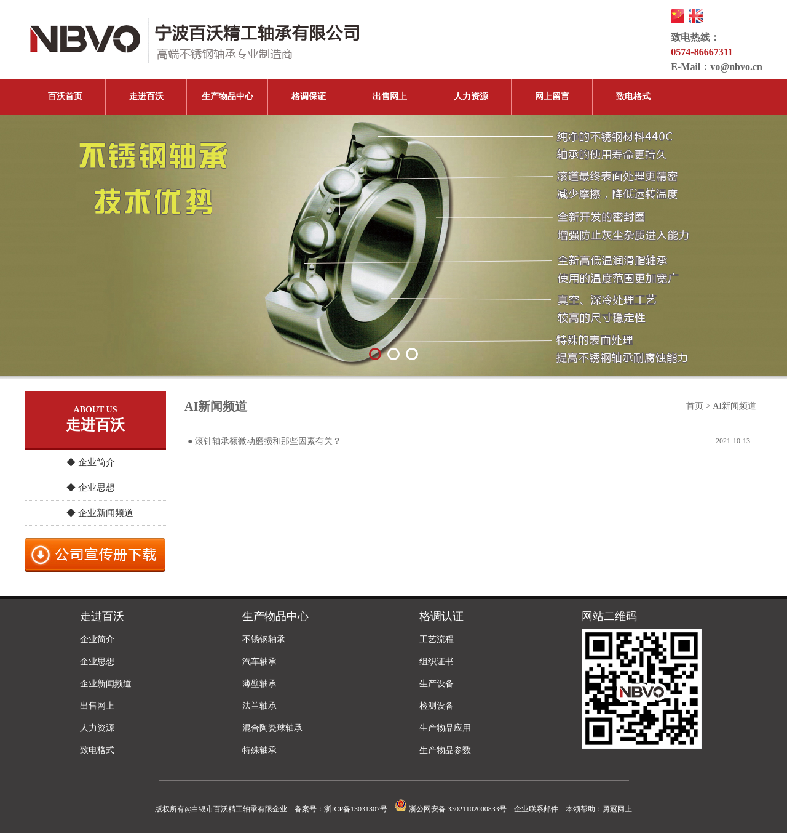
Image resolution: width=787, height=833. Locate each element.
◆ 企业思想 (90, 488)
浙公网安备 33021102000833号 (451, 809)
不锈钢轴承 (263, 639)
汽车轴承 (259, 661)
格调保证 (308, 96)
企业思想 (97, 661)
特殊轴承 (259, 750)
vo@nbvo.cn (736, 67)
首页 (694, 406)
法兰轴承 (259, 705)
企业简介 (97, 639)
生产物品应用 (445, 728)
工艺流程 (436, 639)
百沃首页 (65, 96)
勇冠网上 (617, 809)
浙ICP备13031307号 (355, 809)
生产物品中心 (227, 96)
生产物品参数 (445, 750)
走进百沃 (146, 96)
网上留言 (552, 96)
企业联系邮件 (536, 809)
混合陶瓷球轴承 (272, 728)
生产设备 (436, 683)
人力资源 (471, 96)
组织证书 (436, 661)
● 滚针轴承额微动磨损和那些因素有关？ (264, 441)
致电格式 (633, 96)
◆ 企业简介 (90, 462)
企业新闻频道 (106, 683)
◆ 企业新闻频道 (99, 513)
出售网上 (390, 96)
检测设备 (436, 705)
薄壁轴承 (259, 683)
